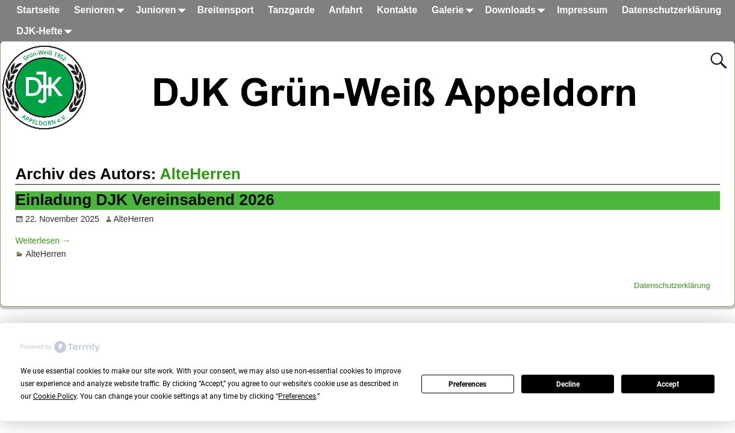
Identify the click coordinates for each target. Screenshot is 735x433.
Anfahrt (345, 10)
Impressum (582, 10)
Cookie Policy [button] (54, 396)
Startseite (38, 10)
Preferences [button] (297, 396)
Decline (568, 384)
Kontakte (397, 10)
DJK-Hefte (47, 31)
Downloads (517, 10)
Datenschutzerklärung (671, 10)
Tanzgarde (291, 10)
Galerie (455, 10)
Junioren (163, 10)
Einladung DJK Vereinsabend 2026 (144, 200)
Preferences (467, 384)
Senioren (101, 10)
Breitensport (225, 10)
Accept (668, 384)
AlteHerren (200, 174)
